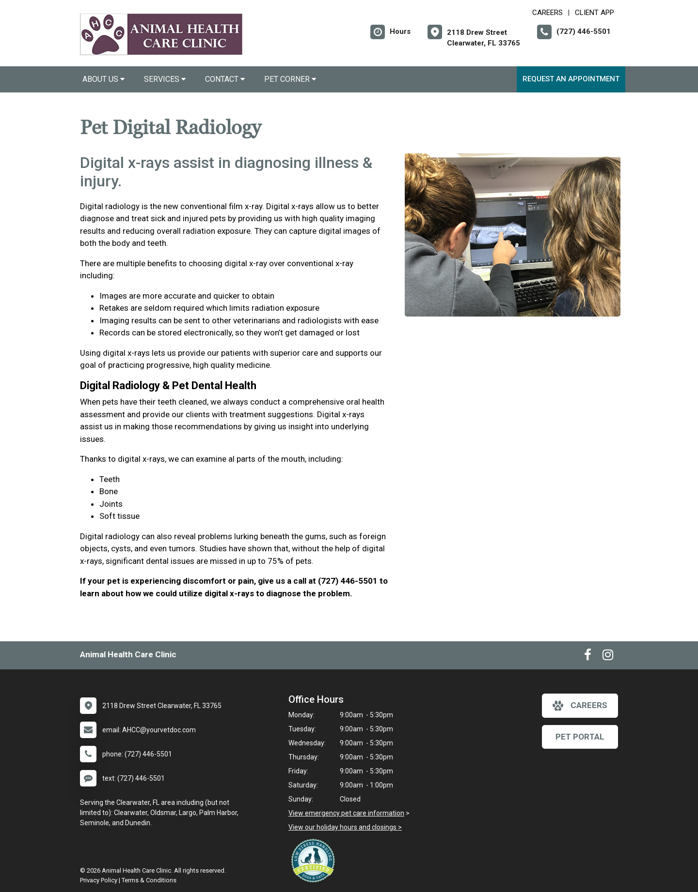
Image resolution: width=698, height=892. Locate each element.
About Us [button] (103, 79)
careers (580, 705)
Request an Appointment (571, 79)
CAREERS (547, 12)
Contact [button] (225, 79)
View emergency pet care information (346, 813)
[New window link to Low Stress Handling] (315, 860)
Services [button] (165, 79)
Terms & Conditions (149, 880)
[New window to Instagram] (608, 657)
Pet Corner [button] (290, 79)
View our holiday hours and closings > (345, 827)
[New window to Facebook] (587, 657)
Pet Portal (579, 736)
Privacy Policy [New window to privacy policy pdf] (98, 880)
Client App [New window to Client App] (594, 12)
